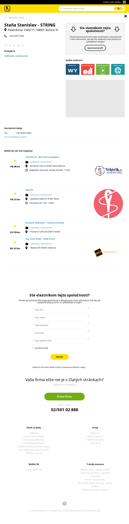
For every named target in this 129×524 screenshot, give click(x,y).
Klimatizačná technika (95, 479)
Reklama (34, 433)
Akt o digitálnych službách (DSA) (34, 449)
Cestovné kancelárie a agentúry (95, 473)
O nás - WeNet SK (34, 469)
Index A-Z (95, 433)
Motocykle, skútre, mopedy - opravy (95, 483)
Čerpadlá (95, 476)
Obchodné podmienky (34, 439)
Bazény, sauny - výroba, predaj (95, 469)
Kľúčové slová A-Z (95, 436)
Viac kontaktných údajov (15, 136)
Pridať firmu (64, 396)
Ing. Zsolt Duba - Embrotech (40, 238)
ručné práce (46, 162)
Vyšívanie (35, 162)
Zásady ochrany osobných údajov (34, 446)
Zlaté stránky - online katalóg (7, 9)
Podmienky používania (34, 443)
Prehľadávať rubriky (95, 439)
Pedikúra (95, 486)
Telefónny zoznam (33, 453)
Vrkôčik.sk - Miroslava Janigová (42, 157)
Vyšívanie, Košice (16, 17)
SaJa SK (29, 189)
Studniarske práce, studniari (95, 489)
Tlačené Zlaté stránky (34, 436)
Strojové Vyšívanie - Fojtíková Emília (44, 222)
